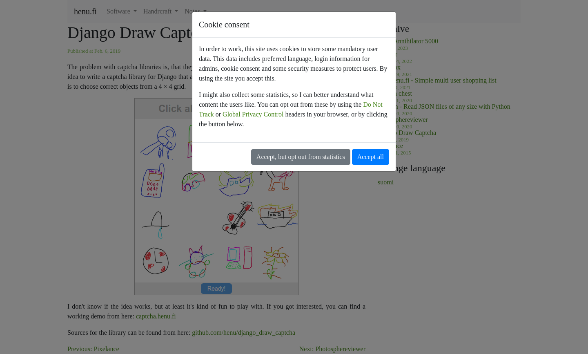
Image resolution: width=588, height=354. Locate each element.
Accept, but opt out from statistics (300, 156)
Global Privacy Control (253, 114)
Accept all (370, 156)
